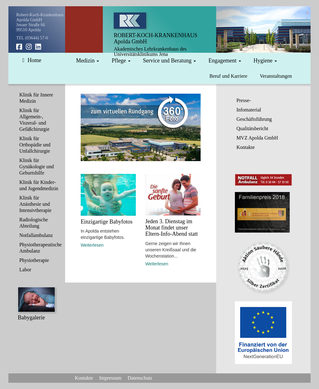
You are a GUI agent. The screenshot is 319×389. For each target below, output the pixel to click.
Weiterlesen (92, 245)
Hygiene (265, 60)
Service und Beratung (169, 60)
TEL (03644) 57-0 (32, 38)
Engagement (224, 60)
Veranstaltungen (276, 76)
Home (31, 60)
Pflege (121, 60)
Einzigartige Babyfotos (106, 222)
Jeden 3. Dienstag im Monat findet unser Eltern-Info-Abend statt (171, 227)
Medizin (87, 60)
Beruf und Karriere (228, 76)
